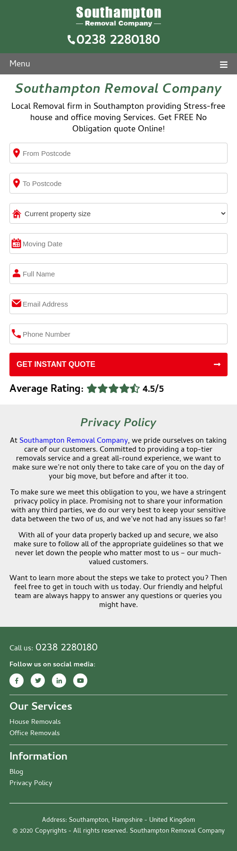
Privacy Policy (30, 783)
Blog (16, 772)
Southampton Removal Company (73, 441)
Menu (118, 65)
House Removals (35, 722)
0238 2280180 (118, 41)
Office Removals (34, 733)
